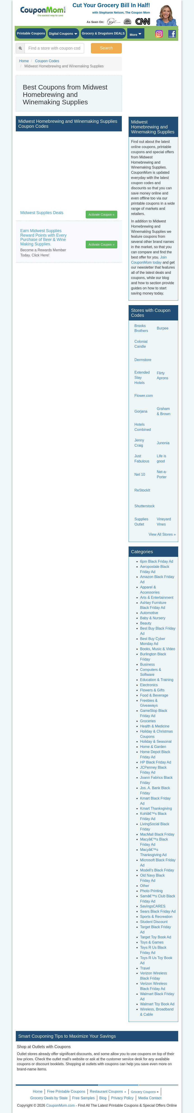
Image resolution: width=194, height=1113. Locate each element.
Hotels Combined (142, 427)
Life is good (161, 458)
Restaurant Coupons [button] (108, 1091)
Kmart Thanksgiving (156, 808)
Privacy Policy (122, 1098)
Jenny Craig (139, 442)
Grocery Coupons (143, 1092)
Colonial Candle (141, 344)
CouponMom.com (60, 1105)
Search (106, 48)
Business (147, 664)
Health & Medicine (154, 726)
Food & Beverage (154, 695)
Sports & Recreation (156, 917)
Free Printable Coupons (66, 1091)
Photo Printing (151, 891)
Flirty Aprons (162, 375)
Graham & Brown (163, 411)
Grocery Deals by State (48, 1098)
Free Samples (83, 1098)
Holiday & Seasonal (156, 741)
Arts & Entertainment (156, 597)
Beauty (145, 623)
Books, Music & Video (157, 649)
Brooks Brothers (141, 328)
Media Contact (150, 1098)
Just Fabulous (141, 458)
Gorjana (140, 411)
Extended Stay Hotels (142, 377)
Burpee (163, 328)
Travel (145, 968)
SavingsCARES (152, 906)
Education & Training (156, 680)
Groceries (148, 721)
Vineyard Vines (164, 521)
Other (144, 886)
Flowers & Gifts (152, 690)
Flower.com (143, 396)
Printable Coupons (31, 33)
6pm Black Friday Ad (156, 561)
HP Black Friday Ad (155, 762)
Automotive (149, 613)
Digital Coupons (61, 33)
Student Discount (154, 922)
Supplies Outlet (141, 521)
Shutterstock (144, 506)
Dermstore (142, 360)
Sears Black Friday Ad (158, 911)
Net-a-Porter (162, 474)
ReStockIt (142, 490)
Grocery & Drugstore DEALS (103, 33)
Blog (102, 1098)
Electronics (149, 685)
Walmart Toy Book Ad (157, 1004)
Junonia (163, 443)
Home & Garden (153, 747)
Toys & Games (152, 942)
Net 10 (139, 474)
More (133, 35)
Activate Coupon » (101, 214)
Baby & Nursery (152, 618)
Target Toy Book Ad (155, 937)
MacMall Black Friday (157, 834)
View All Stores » (162, 534)
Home (38, 1091)
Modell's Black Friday (157, 870)
